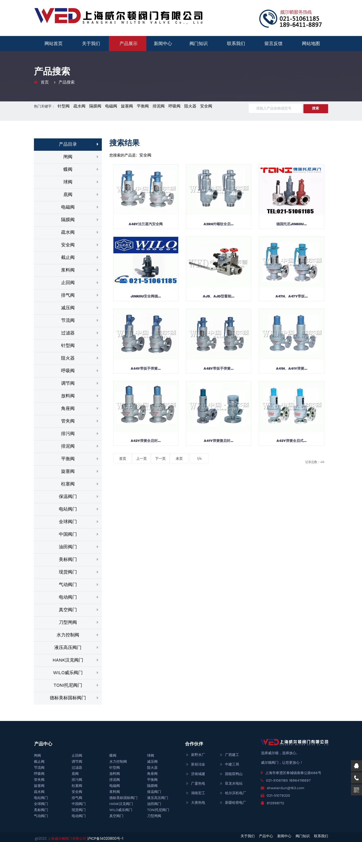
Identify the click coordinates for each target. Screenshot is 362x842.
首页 (45, 82)
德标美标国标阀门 (68, 697)
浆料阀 (68, 270)
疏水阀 (79, 106)
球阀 (67, 181)
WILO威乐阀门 (68, 672)
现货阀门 (68, 572)
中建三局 (232, 764)
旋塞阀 (127, 106)
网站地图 (311, 43)
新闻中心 (163, 43)
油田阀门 (68, 546)
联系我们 (236, 43)
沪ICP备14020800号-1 (105, 838)
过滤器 (68, 332)
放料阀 (68, 395)
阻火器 (190, 106)
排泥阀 (159, 106)
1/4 (199, 458)
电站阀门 (68, 509)
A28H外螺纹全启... (219, 224)
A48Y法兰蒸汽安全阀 (146, 224)
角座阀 (68, 408)
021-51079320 (278, 795)
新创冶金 (198, 764)
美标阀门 (68, 559)
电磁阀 (111, 106)
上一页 (141, 458)
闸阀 (67, 156)
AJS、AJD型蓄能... (218, 296)
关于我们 (91, 43)
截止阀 (68, 257)
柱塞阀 (68, 483)
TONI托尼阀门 (68, 685)
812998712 (275, 803)
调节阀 (68, 383)
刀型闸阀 (68, 622)
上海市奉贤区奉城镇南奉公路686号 (293, 773)
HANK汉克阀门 (68, 660)
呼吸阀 (174, 106)
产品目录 (68, 144)
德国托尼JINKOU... (291, 224)
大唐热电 (198, 802)
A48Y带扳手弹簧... (219, 368)
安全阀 (206, 106)
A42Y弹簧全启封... (146, 441)
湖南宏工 (198, 793)
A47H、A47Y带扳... (292, 296)
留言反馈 (273, 43)
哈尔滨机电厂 (235, 793)
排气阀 (68, 295)
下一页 (160, 458)
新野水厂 (198, 755)
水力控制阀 (68, 634)
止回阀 (68, 282)
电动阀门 (68, 597)
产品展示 (128, 43)
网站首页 (53, 43)
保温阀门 (68, 496)
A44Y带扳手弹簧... (146, 368)
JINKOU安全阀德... (145, 296)
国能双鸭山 (234, 774)
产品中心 (266, 836)
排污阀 (68, 433)
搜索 (315, 108)
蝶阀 (67, 169)
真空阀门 (68, 609)
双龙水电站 (234, 783)
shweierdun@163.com (285, 788)
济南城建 (198, 774)
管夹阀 (68, 421)
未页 (179, 458)
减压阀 (68, 307)
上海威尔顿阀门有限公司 (67, 838)
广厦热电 (198, 783)
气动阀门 (68, 584)
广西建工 (232, 755)
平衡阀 (143, 106)
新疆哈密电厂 (235, 802)
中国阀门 (68, 534)
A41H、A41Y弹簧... (291, 368)
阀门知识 (199, 43)
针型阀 (64, 106)
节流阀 (68, 320)
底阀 (67, 194)
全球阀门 (68, 521)
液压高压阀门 (67, 647)
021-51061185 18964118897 (288, 780)
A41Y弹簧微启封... (218, 441)
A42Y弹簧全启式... (291, 441)
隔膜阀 (95, 106)
